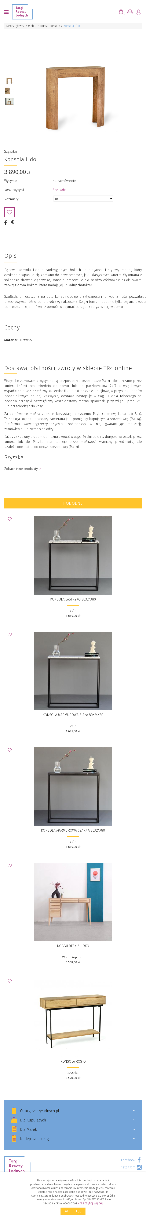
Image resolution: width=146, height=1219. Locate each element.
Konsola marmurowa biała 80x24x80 (73, 715)
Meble (32, 26)
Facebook (128, 1160)
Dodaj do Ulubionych (9, 212)
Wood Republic (73, 957)
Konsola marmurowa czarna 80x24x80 (73, 830)
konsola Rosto (73, 1061)
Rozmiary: (11, 199)
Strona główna (15, 26)
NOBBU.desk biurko (73, 946)
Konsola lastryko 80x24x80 (73, 599)
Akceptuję (73, 1211)
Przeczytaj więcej (90, 1203)
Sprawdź (59, 190)
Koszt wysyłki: (14, 190)
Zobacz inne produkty (22, 469)
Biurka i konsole (50, 26)
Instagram (127, 1167)
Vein (73, 611)
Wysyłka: (10, 181)
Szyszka (10, 151)
